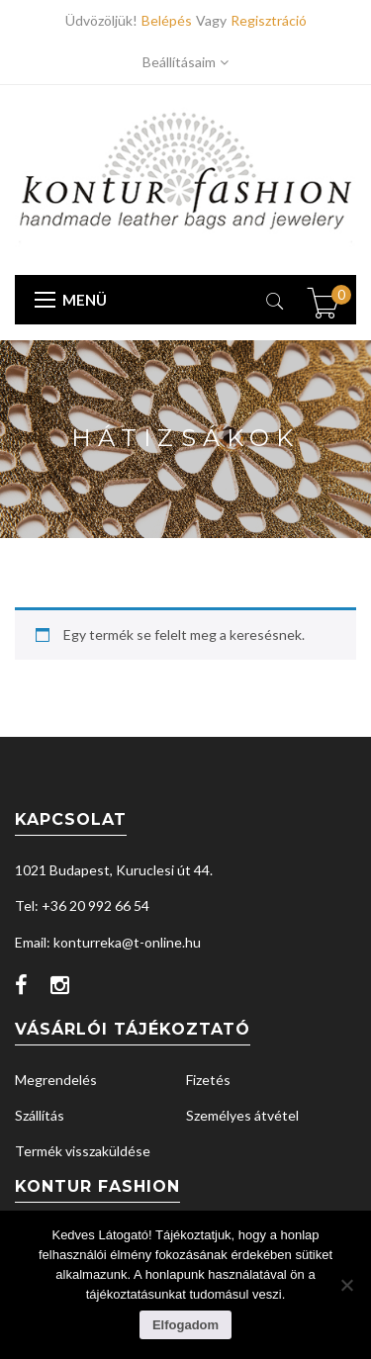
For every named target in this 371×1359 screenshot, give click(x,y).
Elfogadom (185, 1324)
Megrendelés (56, 1079)
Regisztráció (269, 20)
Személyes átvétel (242, 1115)
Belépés (168, 20)
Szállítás (39, 1115)
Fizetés (208, 1079)
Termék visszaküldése (82, 1150)
